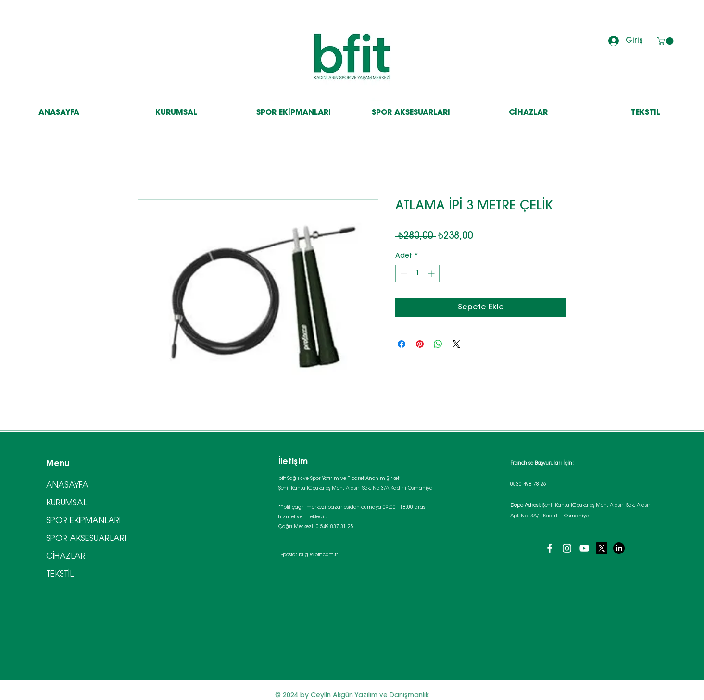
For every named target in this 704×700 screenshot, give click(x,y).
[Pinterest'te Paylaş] (420, 344)
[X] (601, 548)
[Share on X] (456, 344)
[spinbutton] (417, 273)
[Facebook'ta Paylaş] (401, 344)
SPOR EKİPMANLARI (83, 521)
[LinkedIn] (619, 548)
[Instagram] (567, 548)
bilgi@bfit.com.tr (318, 555)
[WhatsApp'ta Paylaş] (438, 344)
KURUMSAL (66, 503)
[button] (666, 41)
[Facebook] (549, 548)
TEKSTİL (60, 574)
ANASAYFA (67, 485)
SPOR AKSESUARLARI (86, 539)
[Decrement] (403, 273)
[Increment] (432, 273)
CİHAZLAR (66, 557)
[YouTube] (584, 548)
